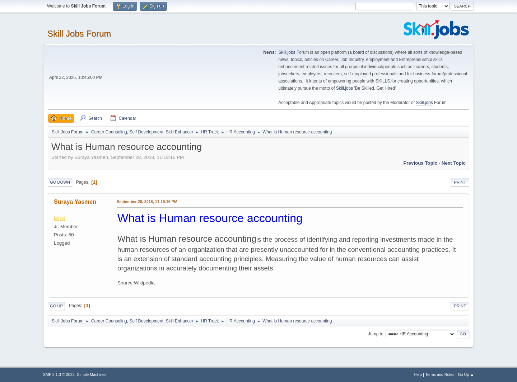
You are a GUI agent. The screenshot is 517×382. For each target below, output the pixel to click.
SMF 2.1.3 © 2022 (59, 374)
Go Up (56, 306)
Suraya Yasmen (75, 202)
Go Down (60, 182)
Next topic (454, 163)
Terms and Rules (440, 374)
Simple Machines (91, 374)
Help (418, 374)
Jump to (375, 333)
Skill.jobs (286, 52)
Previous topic (420, 163)
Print (460, 182)
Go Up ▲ (466, 374)
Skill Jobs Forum (79, 33)
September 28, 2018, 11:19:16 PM (147, 201)
